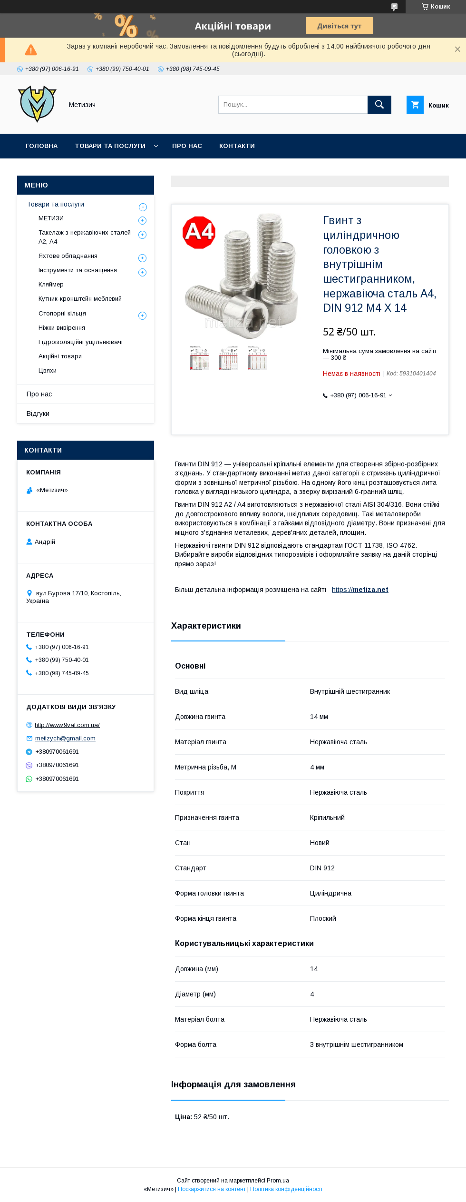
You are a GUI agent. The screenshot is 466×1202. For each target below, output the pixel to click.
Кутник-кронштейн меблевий (80, 298)
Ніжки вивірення (62, 327)
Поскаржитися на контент (212, 1189)
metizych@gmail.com (65, 738)
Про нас (187, 145)
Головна (42, 145)
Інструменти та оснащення (78, 270)
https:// (342, 589)
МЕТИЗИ (51, 218)
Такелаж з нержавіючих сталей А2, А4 (85, 237)
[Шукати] (379, 105)
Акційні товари (60, 356)
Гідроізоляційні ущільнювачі (81, 341)
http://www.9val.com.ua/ (67, 724)
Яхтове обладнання (68, 255)
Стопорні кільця (62, 313)
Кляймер (51, 284)
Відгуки (38, 413)
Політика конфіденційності (286, 1189)
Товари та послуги (110, 145)
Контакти (237, 145)
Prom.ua (278, 1180)
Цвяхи (48, 370)
